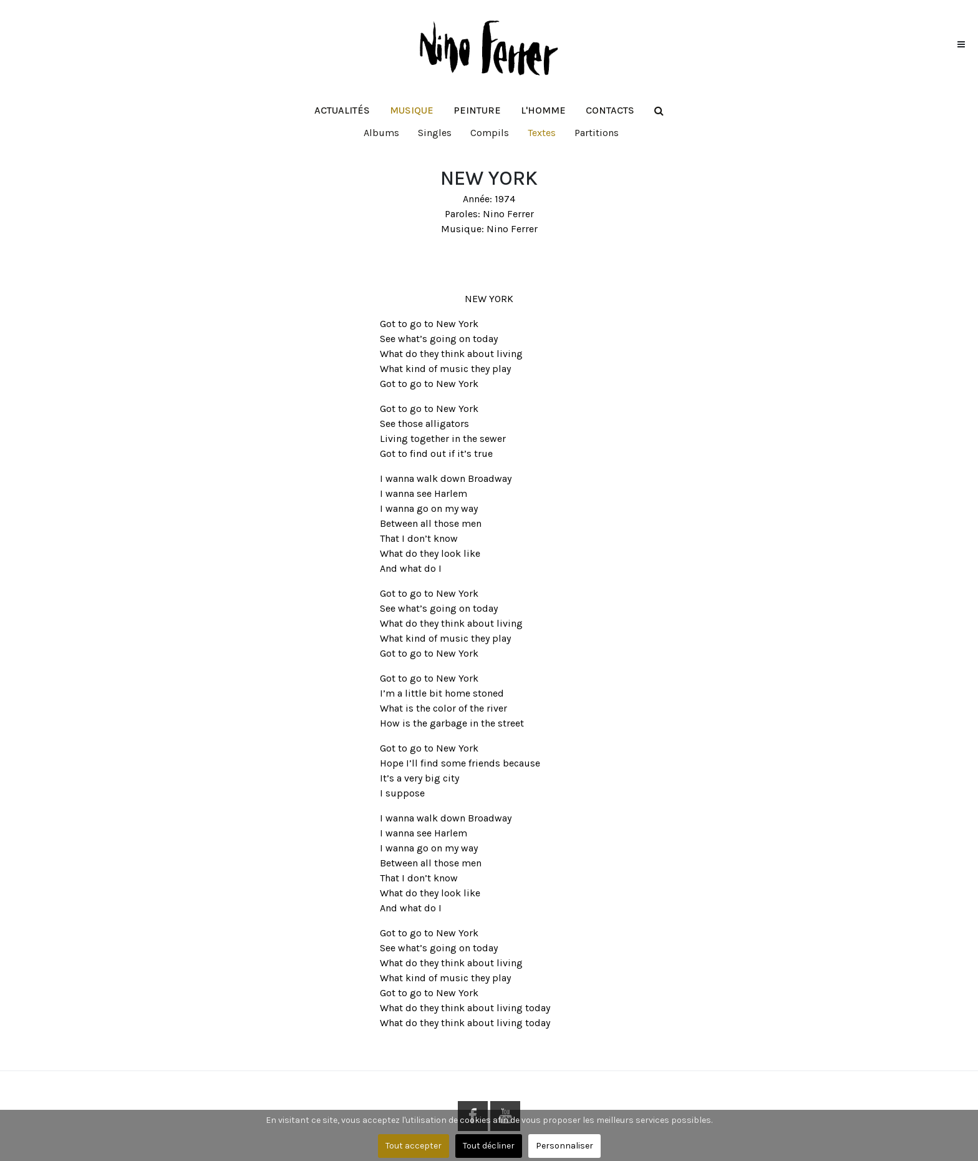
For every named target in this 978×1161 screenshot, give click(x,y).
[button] (411, 110)
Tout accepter (413, 1145)
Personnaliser (564, 1145)
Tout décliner (489, 1145)
